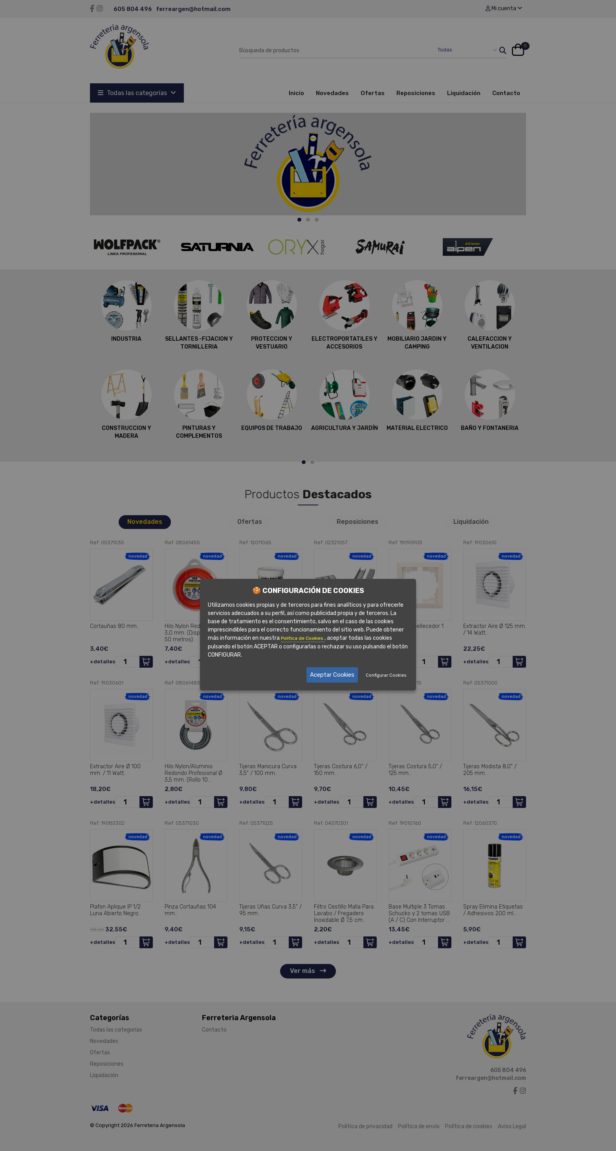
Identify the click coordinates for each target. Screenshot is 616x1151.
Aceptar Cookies (332, 674)
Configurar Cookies (386, 675)
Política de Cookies (302, 638)
